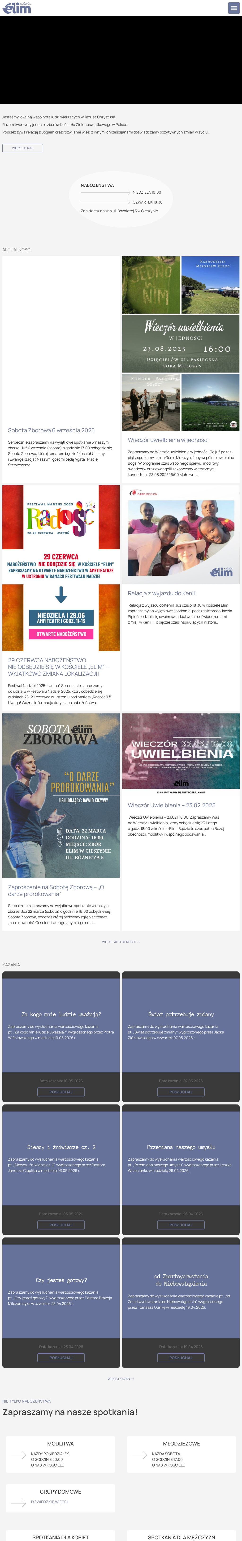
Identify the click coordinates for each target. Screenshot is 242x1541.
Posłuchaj (61, 1092)
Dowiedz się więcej (49, 1501)
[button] (234, 8)
